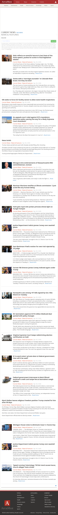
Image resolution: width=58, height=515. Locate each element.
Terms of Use (46, 512)
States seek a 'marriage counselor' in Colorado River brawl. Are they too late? (33, 79)
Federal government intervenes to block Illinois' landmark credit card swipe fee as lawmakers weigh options (33, 379)
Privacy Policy (39, 512)
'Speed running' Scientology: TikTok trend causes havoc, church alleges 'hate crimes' (34, 466)
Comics (32, 497)
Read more (38, 73)
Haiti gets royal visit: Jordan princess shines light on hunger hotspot (33, 208)
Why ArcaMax (48, 502)
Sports (52, 5)
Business (6, 5)
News (32, 495)
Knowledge (38, 5)
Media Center (48, 504)
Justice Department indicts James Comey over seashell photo (34, 226)
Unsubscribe (53, 512)
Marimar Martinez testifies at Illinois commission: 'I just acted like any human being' (34, 186)
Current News (17, 62)
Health (21, 5)
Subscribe (53, 41)
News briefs (6, 140)
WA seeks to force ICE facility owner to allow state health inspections (28, 100)
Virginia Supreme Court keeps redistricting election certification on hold (32, 336)
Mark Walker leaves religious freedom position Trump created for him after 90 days (29, 401)
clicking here (9, 49)
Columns (33, 500)
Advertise (32, 512)
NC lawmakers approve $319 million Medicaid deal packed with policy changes (32, 315)
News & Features (27, 62)
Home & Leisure (29, 5)
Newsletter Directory (50, 506)
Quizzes (33, 502)
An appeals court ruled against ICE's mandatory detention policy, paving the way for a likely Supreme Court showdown (33, 119)
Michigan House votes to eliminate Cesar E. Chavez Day (34, 425)
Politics (45, 5)
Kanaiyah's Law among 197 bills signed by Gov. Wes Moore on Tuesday (32, 294)
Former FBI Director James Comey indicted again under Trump (34, 268)
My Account (47, 500)
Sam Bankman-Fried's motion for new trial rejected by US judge (34, 247)
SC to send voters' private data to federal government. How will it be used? (34, 357)
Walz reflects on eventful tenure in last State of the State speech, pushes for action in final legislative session (32, 57)
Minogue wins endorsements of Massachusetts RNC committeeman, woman (33, 164)
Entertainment (14, 5)
